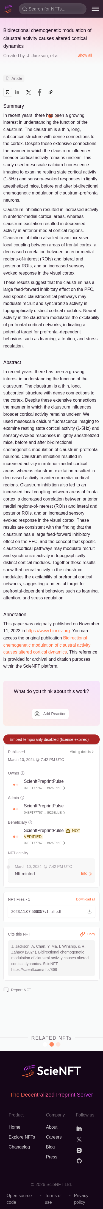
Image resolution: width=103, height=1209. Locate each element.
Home (14, 1127)
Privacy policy (81, 1199)
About (51, 1127)
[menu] (95, 8)
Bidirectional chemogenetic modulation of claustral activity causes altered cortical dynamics (47, 645)
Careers (54, 1137)
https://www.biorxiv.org (48, 630)
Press (51, 1157)
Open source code (19, 1199)
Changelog (19, 1147)
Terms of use (53, 1199)
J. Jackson (37, 55)
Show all (84, 55)
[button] (14, 784)
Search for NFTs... (47, 9)
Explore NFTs (22, 1137)
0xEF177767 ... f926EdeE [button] (43, 788)
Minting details (82, 752)
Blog (50, 1147)
